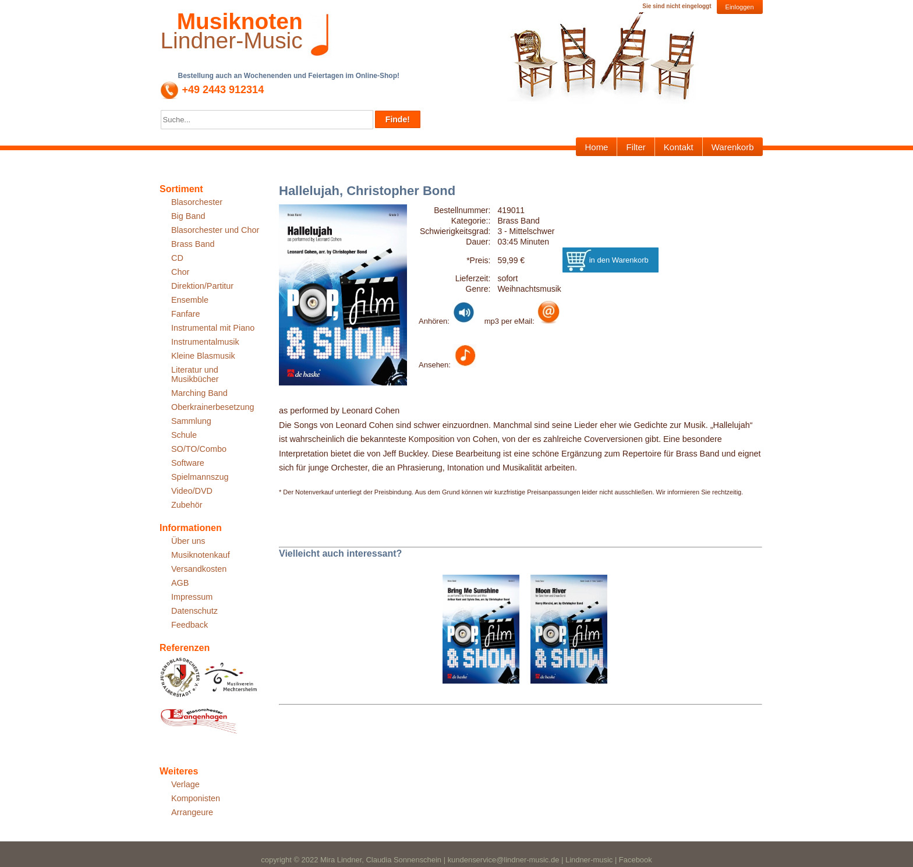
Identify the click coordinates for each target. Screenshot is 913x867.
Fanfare (185, 314)
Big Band (188, 216)
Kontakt (678, 147)
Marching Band (199, 393)
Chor (180, 272)
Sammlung (191, 421)
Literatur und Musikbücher (195, 374)
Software (187, 463)
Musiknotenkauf (200, 555)
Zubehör (187, 504)
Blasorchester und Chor (215, 230)
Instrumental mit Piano (212, 327)
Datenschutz (194, 610)
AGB (180, 583)
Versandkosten (199, 569)
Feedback (189, 624)
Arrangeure (192, 812)
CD (177, 258)
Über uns (188, 541)
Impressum (192, 596)
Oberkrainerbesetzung (212, 407)
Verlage (185, 784)
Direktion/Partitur (202, 286)
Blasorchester (196, 202)
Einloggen (740, 6)
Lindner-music (589, 859)
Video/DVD (192, 491)
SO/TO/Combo (199, 449)
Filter (635, 147)
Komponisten (195, 798)
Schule (184, 435)
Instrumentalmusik (205, 341)
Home (596, 147)
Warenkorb (733, 147)
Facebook (635, 859)
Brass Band (192, 244)
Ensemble (189, 300)
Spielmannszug (199, 477)
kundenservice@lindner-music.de (504, 859)
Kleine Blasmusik (203, 355)
